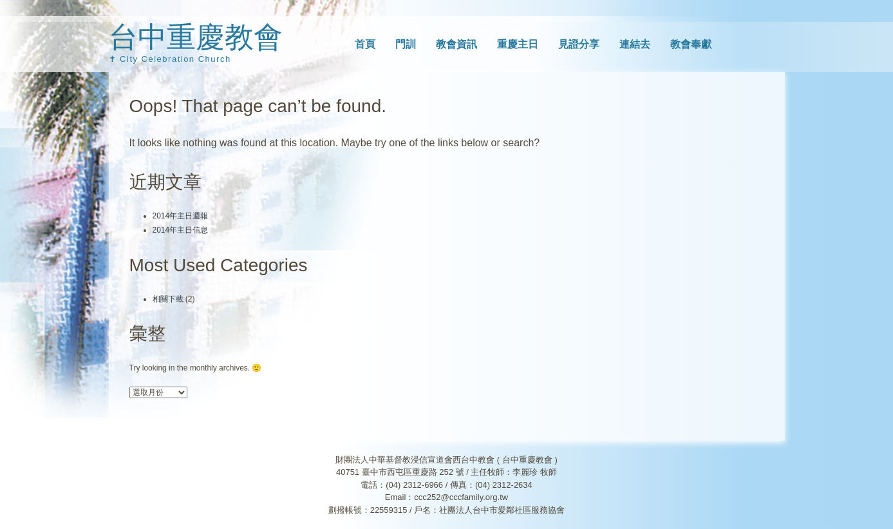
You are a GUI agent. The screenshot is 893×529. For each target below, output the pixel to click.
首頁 (365, 44)
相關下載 (168, 298)
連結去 (634, 44)
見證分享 (578, 44)
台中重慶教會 (196, 37)
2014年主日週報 (181, 215)
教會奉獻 (690, 44)
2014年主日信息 (181, 230)
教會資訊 (456, 44)
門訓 (405, 44)
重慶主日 (517, 44)
